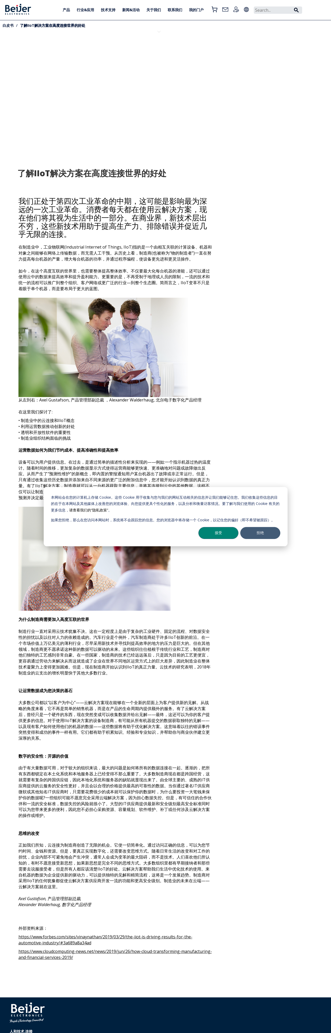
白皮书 (8, 25)
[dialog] (166, 516)
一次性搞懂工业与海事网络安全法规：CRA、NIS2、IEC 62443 (68, 56)
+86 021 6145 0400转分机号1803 (98, 1019)
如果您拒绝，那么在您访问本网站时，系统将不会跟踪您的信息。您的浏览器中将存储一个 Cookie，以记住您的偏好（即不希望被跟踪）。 (163, 519)
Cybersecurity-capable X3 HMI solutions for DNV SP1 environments (34, 58)
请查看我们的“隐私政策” (88, 509)
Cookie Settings (146, 1019)
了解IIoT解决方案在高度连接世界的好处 (52, 25)
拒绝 (260, 532)
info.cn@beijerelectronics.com (97, 1025)
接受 (218, 532)
